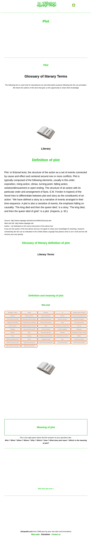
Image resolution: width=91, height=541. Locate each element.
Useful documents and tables (79, 342)
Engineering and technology (12, 322)
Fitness (62, 322)
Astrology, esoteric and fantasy (79, 312)
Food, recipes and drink (79, 322)
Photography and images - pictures (79, 332)
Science (29, 339)
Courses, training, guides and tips (79, 315)
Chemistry (62, 315)
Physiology (29, 335)
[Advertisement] (45, 41)
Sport (62, 339)
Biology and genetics (29, 315)
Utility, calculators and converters (12, 345)
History (45, 325)
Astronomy (12, 315)
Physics (12, 335)
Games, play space (13, 325)
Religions (79, 335)
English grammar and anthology (29, 322)
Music (29, 332)
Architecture (45, 312)
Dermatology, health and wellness (29, 319)
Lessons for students (46, 329)
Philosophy (62, 332)
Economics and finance (62, 319)
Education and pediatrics (79, 319)
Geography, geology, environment (29, 325)
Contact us (56, 534)
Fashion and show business (45, 322)
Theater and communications (29, 342)
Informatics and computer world (62, 325)
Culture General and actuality (13, 319)
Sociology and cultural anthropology (45, 340)
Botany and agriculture (45, 315)
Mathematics (79, 329)
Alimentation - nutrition (12, 312)
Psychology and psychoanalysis (45, 335)
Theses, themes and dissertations (46, 342)
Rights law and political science (12, 339)
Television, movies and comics (13, 342)
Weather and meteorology (29, 345)
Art (62, 312)
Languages (12, 329)
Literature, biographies (62, 329)
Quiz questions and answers (62, 335)
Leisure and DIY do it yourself (29, 329)
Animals (29, 312)
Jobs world (79, 325)
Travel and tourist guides (62, 342)
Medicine (12, 332)
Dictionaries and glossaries (45, 319)
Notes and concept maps (46, 332)
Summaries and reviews (79, 339)
